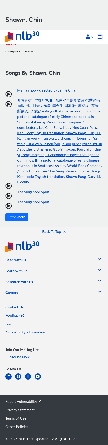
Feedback (14, 315)
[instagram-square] (30, 379)
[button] (89, 37)
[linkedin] (10, 379)
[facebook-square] (20, 379)
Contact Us (14, 307)
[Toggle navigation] (100, 37)
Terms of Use (15, 418)
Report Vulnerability (23, 401)
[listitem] (15, 260)
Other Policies (16, 426)
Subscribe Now (17, 356)
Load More (16, 217)
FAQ (9, 323)
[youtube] (39, 379)
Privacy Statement (20, 409)
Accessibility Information (25, 332)
